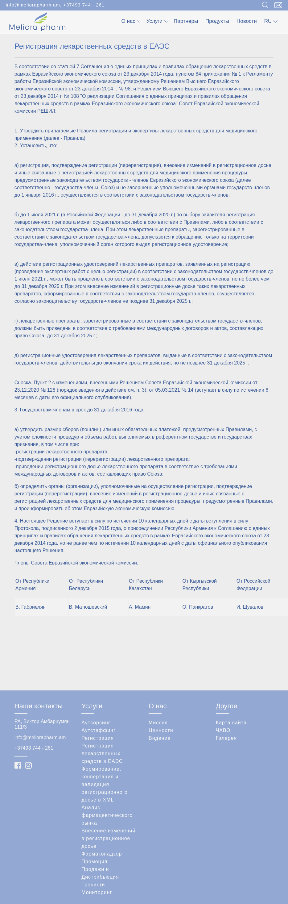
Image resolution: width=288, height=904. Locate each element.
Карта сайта (231, 775)
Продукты (217, 21)
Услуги (157, 21)
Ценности (161, 783)
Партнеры (186, 21)
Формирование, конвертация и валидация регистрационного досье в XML (104, 837)
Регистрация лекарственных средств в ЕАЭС (102, 806)
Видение (160, 791)
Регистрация (97, 791)
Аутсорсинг (95, 775)
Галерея (226, 791)
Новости (247, 21)
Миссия (158, 775)
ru (271, 21)
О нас (131, 21)
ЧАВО (223, 783)
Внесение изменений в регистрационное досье (108, 891)
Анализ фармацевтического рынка (107, 868)
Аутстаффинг (98, 783)
